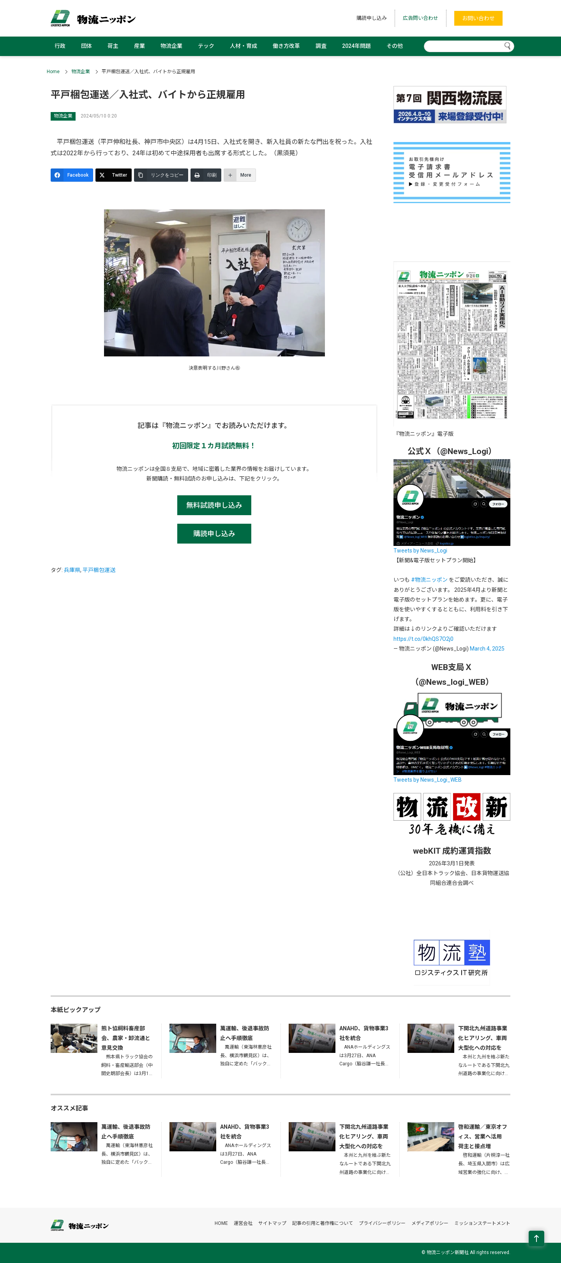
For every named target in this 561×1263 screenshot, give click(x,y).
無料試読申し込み (214, 505)
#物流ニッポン (429, 580)
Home (53, 71)
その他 (394, 46)
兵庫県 (72, 570)
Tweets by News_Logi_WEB (427, 780)
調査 (321, 46)
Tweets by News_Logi (420, 550)
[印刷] (206, 175)
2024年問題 (356, 46)
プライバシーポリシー (382, 1223)
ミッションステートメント (482, 1223)
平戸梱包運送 (99, 570)
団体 (86, 46)
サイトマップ (272, 1223)
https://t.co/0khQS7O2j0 (423, 639)
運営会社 (243, 1223)
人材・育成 (243, 46)
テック (206, 46)
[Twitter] (113, 175)
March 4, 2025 (487, 649)
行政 (60, 46)
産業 (139, 46)
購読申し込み (371, 18)
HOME (221, 1223)
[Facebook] (72, 175)
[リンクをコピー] (161, 175)
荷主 (113, 46)
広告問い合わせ (420, 18)
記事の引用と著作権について (322, 1223)
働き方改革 (286, 46)
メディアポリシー (429, 1223)
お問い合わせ (478, 18)
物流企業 (171, 46)
